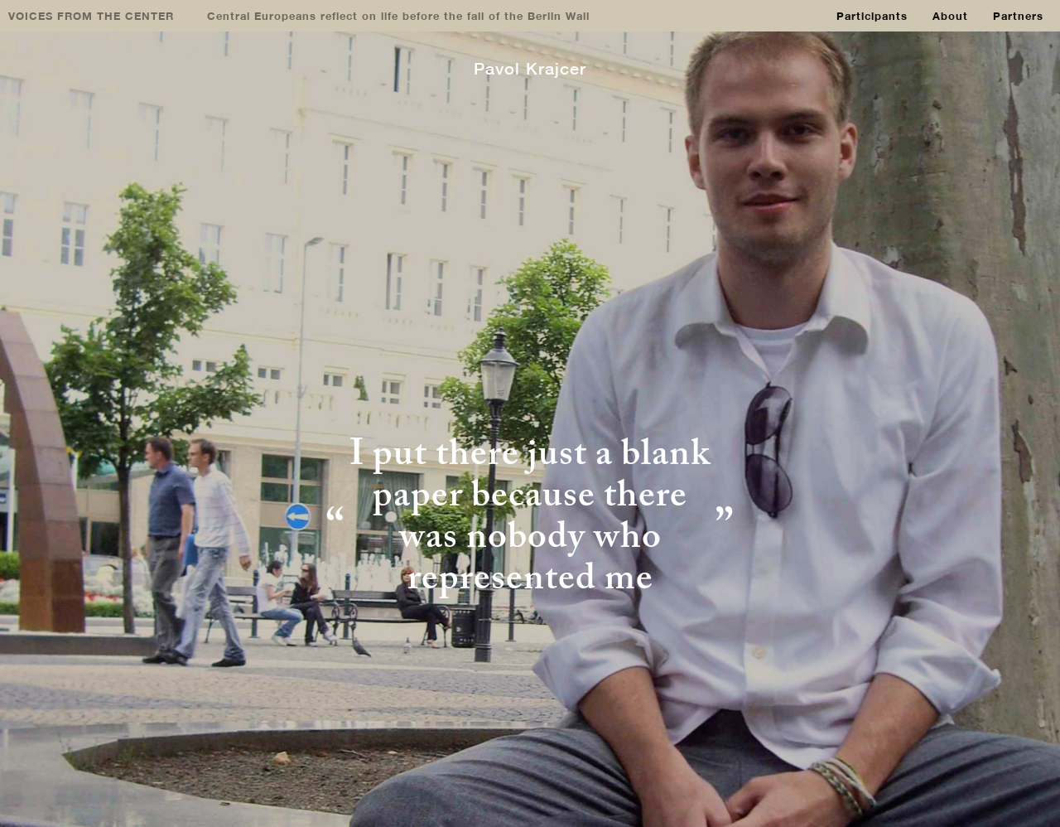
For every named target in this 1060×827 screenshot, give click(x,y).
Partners (1018, 15)
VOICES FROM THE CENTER (91, 15)
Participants (872, 15)
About (950, 15)
